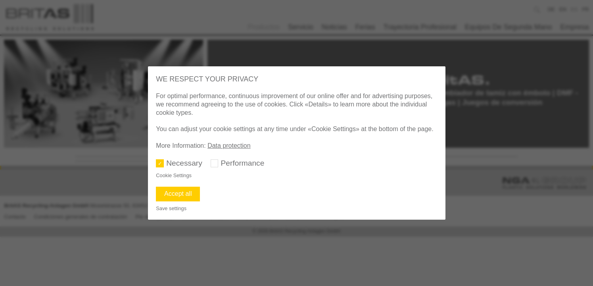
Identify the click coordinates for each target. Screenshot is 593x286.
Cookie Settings (174, 175)
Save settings (171, 208)
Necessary (184, 163)
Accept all (178, 193)
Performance (243, 163)
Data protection (229, 145)
